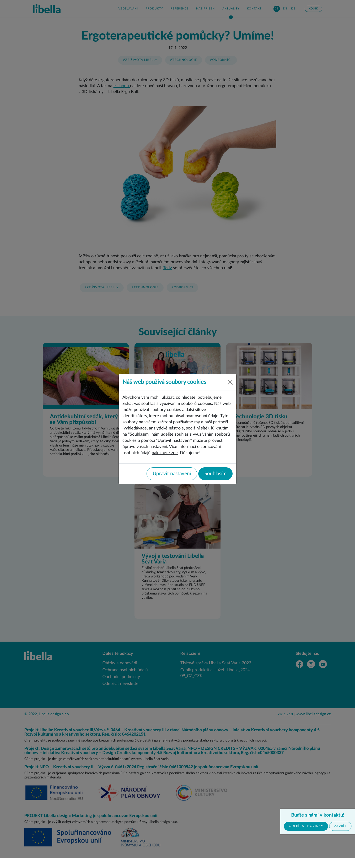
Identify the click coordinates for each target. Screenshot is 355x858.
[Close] (230, 382)
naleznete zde (165, 453)
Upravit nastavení (172, 473)
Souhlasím (215, 473)
